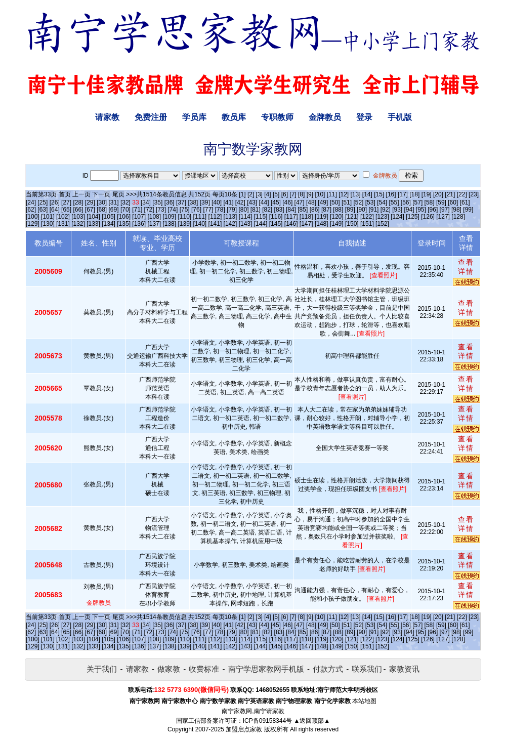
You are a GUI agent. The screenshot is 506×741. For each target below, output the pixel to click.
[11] (332, 194)
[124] (397, 216)
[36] (169, 202)
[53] (370, 202)
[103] (78, 216)
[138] (169, 223)
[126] (428, 216)
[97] (445, 209)
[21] (450, 194)
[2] (250, 194)
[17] (403, 194)
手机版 (400, 117)
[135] (124, 223)
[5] (276, 194)
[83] (279, 209)
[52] (358, 202)
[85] (303, 209)
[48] (311, 202)
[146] (291, 223)
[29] (90, 202)
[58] (430, 202)
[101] (48, 216)
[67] (90, 209)
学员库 (194, 117)
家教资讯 (404, 669)
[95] (421, 209)
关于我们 (102, 669)
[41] (228, 202)
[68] (102, 209)
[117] (291, 216)
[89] (350, 209)
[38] (193, 202)
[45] (276, 202)
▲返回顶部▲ (311, 720)
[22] (462, 194)
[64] (55, 209)
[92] (386, 209)
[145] (276, 223)
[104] (93, 216)
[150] (352, 223)
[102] (63, 216)
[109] (169, 216)
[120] (337, 216)
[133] (93, 223)
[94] (409, 209)
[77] (208, 209)
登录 (364, 117)
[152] (382, 223)
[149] (337, 223)
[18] (414, 194)
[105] (108, 216)
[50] (335, 202)
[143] (245, 223)
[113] (230, 216)
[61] (465, 202)
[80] (243, 209)
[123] (382, 216)
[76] (196, 209)
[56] (406, 202)
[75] (185, 209)
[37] (181, 202)
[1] (242, 194)
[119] (321, 216)
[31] (114, 202)
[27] (66, 202)
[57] (417, 202)
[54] (382, 202)
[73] (161, 209)
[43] (252, 202)
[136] (139, 223)
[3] (259, 194)
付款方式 (328, 669)
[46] (287, 202)
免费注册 (151, 117)
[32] (125, 202)
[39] (205, 202)
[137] (154, 223)
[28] (78, 202)
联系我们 (367, 669)
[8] (301, 194)
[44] (264, 202)
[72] (149, 209)
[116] (276, 216)
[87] (326, 209)
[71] (137, 209)
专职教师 (277, 117)
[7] (292, 194)
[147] (306, 223)
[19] (426, 194)
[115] (261, 216)
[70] (125, 209)
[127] (443, 216)
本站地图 (364, 701)
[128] (458, 216)
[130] (48, 223)
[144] (261, 223)
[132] (78, 223)
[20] (438, 194)
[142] (230, 223)
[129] (32, 223)
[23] (474, 194)
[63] (42, 209)
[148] (321, 223)
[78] (220, 209)
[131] (63, 223)
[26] (55, 202)
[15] (379, 194)
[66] (78, 209)
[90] (362, 209)
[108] (154, 216)
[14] (367, 194)
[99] (468, 209)
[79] (232, 209)
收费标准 (204, 669)
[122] (367, 216)
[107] (139, 216)
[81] (255, 209)
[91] (373, 209)
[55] (394, 202)
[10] (320, 194)
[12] (344, 194)
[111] (200, 216)
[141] (215, 223)
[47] (299, 202)
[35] (157, 202)
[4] (267, 194)
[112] (215, 216)
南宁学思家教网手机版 (266, 669)
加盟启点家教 (244, 729)
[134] (108, 223)
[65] (66, 209)
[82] (267, 209)
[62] (31, 209)
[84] (291, 209)
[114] (245, 216)
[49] (323, 202)
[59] (441, 202)
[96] (433, 209)
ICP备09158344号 (267, 720)
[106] (124, 216)
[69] (114, 209)
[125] (412, 216)
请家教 (107, 117)
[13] (355, 194)
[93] (397, 209)
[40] (217, 202)
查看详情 (466, 266)
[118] (306, 216)
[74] (172, 209)
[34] (146, 202)
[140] (200, 223)
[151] (367, 223)
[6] (284, 194)
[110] (184, 216)
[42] (240, 202)
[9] (310, 194)
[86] (315, 209)
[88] (338, 209)
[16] (391, 194)
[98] (456, 209)
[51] (347, 202)
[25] (42, 202)
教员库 (234, 117)
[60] (453, 202)
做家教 (168, 669)
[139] (184, 223)
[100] (32, 216)
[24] (31, 202)
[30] (102, 202)
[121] (352, 216)
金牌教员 (325, 117)
